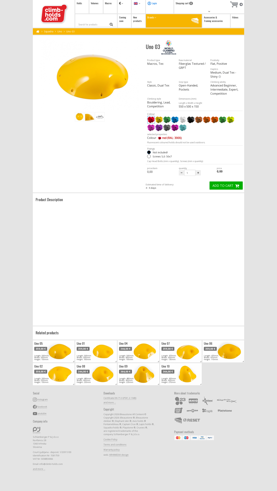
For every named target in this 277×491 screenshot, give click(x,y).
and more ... (39, 468)
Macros (108, 3)
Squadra (48, 31)
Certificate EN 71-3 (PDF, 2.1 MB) (120, 398)
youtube (42, 413)
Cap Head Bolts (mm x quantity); (163, 161)
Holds (79, 3)
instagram (42, 399)
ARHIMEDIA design (119, 454)
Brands (173, 20)
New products (137, 19)
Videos (235, 17)
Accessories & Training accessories (213, 19)
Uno (59, 31)
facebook (42, 406)
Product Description (49, 199)
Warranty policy (112, 449)
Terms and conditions (115, 444)
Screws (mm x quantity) (191, 161)
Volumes (94, 3)
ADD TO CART (226, 185)
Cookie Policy (110, 439)
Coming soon (122, 19)
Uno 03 (70, 31)
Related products (47, 332)
